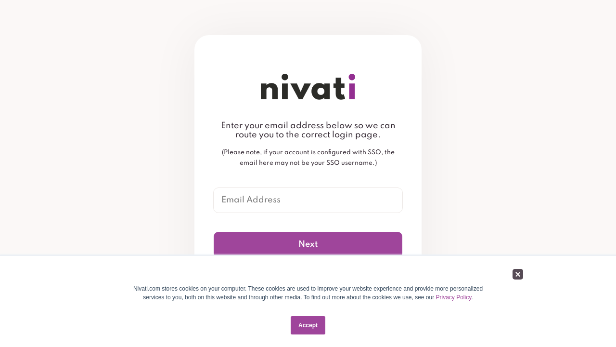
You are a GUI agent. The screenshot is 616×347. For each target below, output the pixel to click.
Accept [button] (308, 325)
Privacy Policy (454, 297)
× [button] (518, 274)
